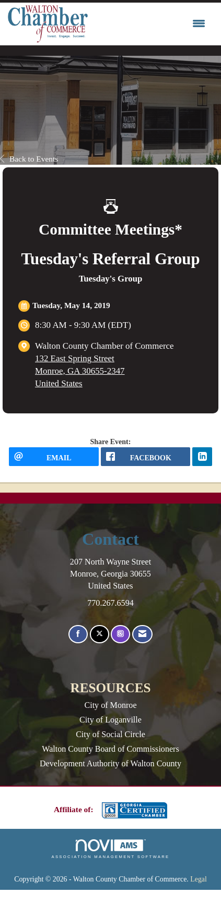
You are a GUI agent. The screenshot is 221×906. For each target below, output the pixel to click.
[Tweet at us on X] (99, 634)
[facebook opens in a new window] (146, 456)
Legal (198, 879)
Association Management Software (110, 849)
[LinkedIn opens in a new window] (202, 456)
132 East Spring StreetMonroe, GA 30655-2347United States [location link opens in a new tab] (80, 370)
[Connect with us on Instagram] (120, 634)
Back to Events (29, 158)
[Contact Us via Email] (142, 634)
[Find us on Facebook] (78, 634)
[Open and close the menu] (149, 24)
